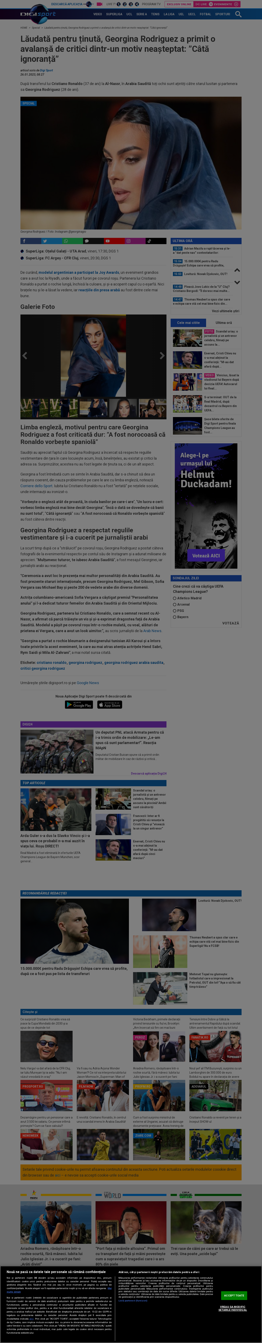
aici (31, 1318)
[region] (131, 1304)
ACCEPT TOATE (234, 1295)
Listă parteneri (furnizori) (132, 1300)
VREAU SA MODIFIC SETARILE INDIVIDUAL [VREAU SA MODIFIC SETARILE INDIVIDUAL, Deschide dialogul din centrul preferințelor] (232, 1308)
